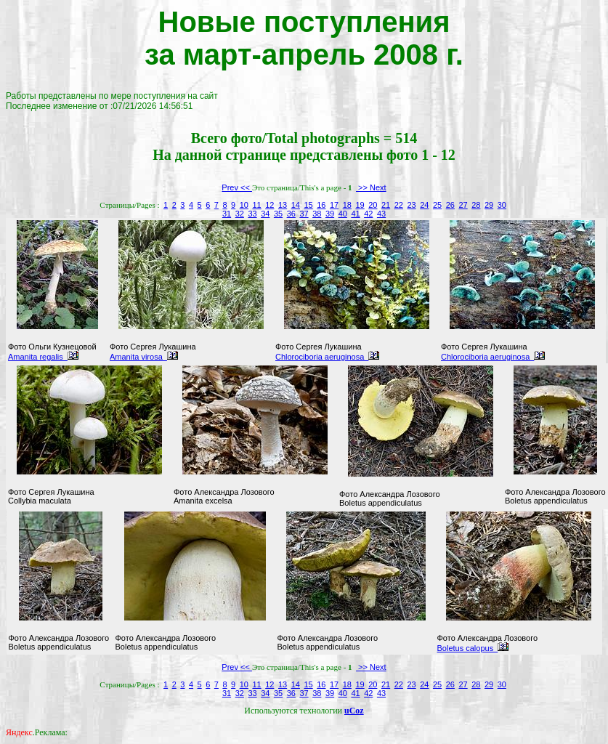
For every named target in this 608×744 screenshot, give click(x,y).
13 (282, 205)
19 (359, 205)
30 (502, 205)
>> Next (371, 187)
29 (489, 205)
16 (321, 205)
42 (368, 213)
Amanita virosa (144, 356)
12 (269, 205)
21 (385, 205)
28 (475, 205)
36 (291, 213)
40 (343, 213)
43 (381, 213)
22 (398, 205)
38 (316, 213)
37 (303, 213)
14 (295, 205)
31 (226, 213)
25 (437, 205)
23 (411, 205)
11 (256, 205)
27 (462, 205)
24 (424, 205)
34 (265, 213)
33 (252, 213)
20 (372, 205)
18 (347, 205)
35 (278, 213)
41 (355, 213)
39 (329, 213)
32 (239, 213)
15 (308, 205)
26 (450, 205)
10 (244, 205)
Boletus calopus (473, 648)
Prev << (237, 187)
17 (334, 205)
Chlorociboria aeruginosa (327, 356)
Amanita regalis (43, 356)
